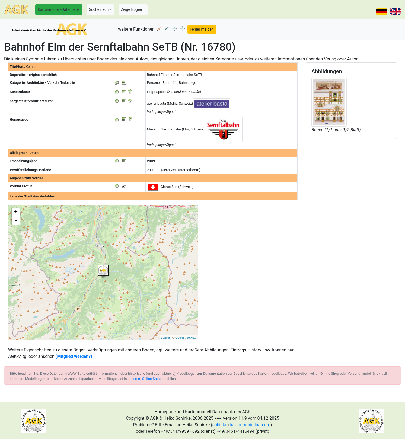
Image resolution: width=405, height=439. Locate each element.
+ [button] (16, 212)
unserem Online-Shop (144, 379)
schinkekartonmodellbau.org (241, 424)
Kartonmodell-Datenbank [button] (59, 9)
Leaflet (165, 337)
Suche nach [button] (99, 9)
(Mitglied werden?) (74, 356)
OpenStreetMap (185, 337)
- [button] (16, 220)
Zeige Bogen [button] (131, 9)
